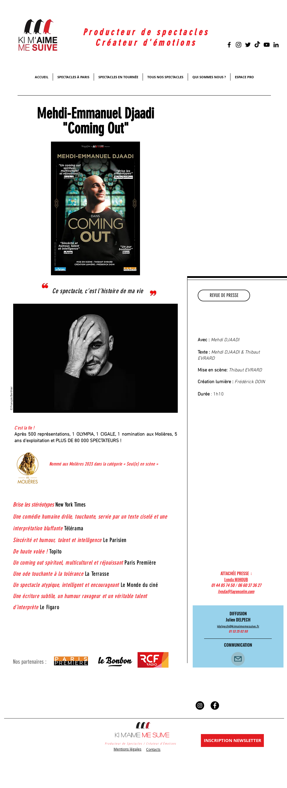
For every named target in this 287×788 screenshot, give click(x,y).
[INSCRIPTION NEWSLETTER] (232, 740)
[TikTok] (257, 44)
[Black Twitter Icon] (248, 44)
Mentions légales (127, 749)
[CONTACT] (238, 659)
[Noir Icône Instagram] (238, 44)
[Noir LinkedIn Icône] (276, 44)
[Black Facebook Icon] (229, 44)
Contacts (153, 749)
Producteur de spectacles (146, 32)
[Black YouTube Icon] (266, 44)
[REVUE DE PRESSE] (224, 295)
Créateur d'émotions (146, 43)
